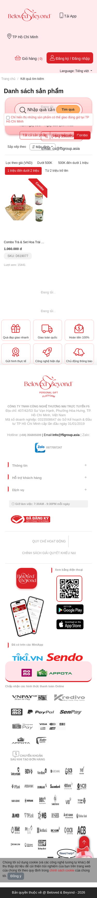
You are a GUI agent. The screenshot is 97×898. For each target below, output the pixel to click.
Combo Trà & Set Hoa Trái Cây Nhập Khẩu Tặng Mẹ (40, 242)
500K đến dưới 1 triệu (73, 163)
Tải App (68, 15)
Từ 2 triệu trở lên (56, 170)
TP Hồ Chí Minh (22, 36)
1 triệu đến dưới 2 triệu (23, 170)
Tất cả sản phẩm (35, 135)
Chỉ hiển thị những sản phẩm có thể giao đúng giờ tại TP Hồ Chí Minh (47, 119)
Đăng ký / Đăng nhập (70, 58)
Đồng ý (15, 876)
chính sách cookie (61, 870)
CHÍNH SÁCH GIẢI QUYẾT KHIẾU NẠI (49, 553)
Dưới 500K (44, 163)
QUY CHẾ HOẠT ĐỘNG (49, 541)
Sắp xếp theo (17, 147)
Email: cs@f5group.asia (60, 148)
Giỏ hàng (28, 58)
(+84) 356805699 (61, 136)
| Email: (35, 435)
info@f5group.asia (66, 435)
